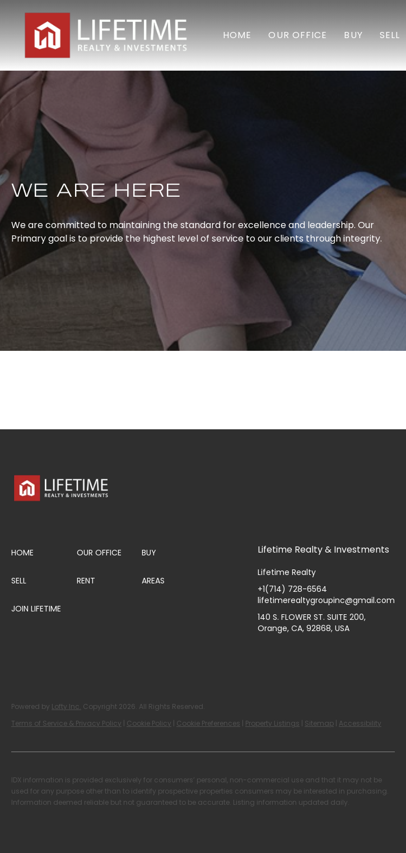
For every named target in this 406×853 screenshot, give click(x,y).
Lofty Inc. (66, 706)
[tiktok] (355, 653)
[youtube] (333, 653)
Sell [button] (390, 35)
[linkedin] (288, 653)
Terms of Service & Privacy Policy (66, 723)
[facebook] (266, 653)
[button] (107, 35)
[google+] (378, 653)
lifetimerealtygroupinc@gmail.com (326, 600)
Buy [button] (353, 35)
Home (237, 35)
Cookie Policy (149, 723)
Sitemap (319, 723)
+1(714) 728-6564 (292, 589)
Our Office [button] (297, 35)
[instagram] (310, 653)
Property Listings (272, 723)
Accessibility (360, 723)
